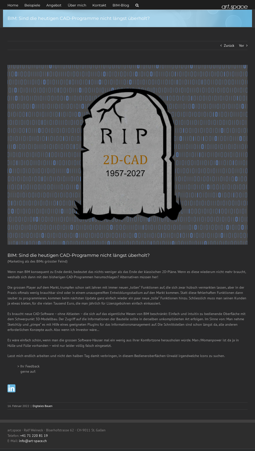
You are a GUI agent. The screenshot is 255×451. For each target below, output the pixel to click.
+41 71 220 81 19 (34, 435)
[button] (137, 4)
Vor (241, 45)
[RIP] (127, 155)
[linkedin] (11, 388)
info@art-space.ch (33, 441)
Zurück (229, 45)
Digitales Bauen (43, 406)
